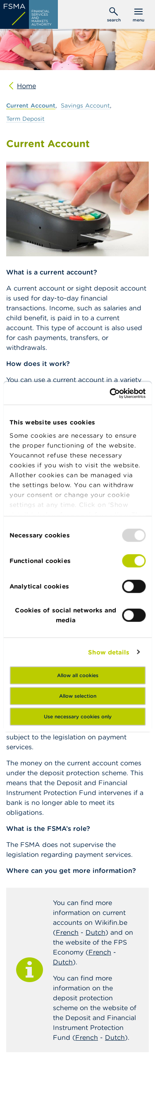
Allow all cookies (77, 675)
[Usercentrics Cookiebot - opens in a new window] (110, 393)
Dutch (95, 932)
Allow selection (77, 696)
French (67, 932)
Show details (108, 652)
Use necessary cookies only (78, 716)
